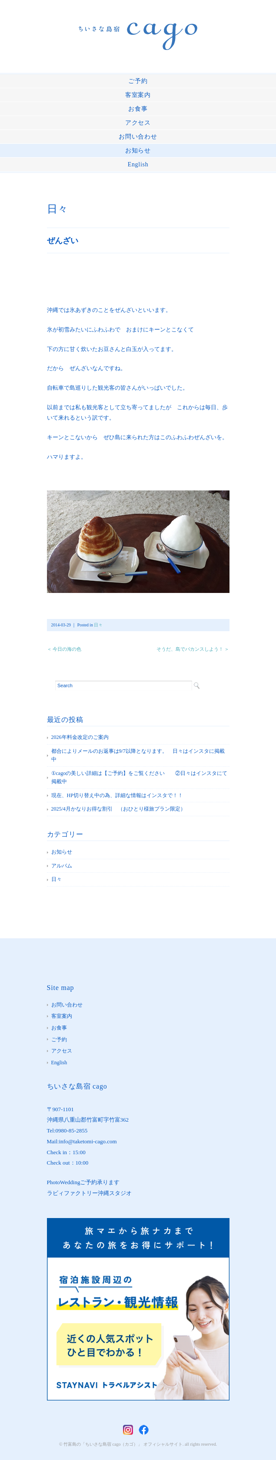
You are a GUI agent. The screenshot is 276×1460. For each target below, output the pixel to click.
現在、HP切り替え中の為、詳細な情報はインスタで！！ (117, 795)
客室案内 (138, 95)
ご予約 (137, 81)
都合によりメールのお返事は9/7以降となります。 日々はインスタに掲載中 (138, 755)
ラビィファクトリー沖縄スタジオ (89, 1193)
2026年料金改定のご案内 (80, 737)
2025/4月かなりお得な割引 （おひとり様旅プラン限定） (118, 809)
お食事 (137, 109)
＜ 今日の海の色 (64, 649)
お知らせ (138, 150)
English (138, 164)
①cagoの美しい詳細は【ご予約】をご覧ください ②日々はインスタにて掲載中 (139, 777)
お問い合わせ (138, 136)
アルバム (61, 866)
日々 (57, 209)
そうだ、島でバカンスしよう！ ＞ (192, 649)
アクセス (138, 122)
